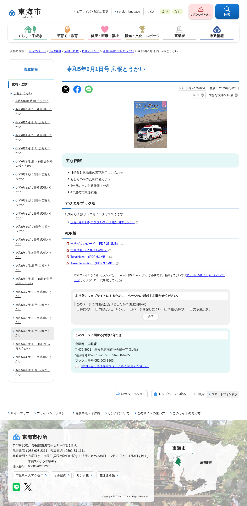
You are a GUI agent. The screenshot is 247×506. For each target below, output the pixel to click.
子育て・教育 (67, 36)
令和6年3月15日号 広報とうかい (33, 111)
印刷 (196, 95)
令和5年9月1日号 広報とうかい (32, 268)
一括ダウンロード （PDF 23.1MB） (96, 243)
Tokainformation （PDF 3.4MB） (94, 263)
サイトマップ (20, 413)
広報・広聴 (71, 51)
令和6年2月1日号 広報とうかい (32, 150)
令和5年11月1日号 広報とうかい (33, 216)
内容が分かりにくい (113, 309)
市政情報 (217, 36)
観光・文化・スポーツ (142, 36)
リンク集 (83, 475)
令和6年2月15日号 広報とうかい (33, 137)
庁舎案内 (60, 475)
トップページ (37, 51)
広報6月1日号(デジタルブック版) (104, 222)
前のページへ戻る (133, 394)
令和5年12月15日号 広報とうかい (32, 176)
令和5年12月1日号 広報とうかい (33, 190)
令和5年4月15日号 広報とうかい (33, 359)
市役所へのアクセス (29, 475)
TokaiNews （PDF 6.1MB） (91, 256)
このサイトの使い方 (151, 413)
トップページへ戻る (172, 394)
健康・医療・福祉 (105, 36)
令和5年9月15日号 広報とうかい (33, 255)
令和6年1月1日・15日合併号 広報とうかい (33, 164)
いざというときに (201, 14)
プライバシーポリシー (52, 413)
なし (177, 11)
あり (165, 11)
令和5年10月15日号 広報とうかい (32, 229)
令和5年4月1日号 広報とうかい (32, 372)
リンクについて (118, 413)
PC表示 (199, 394)
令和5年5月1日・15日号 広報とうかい (32, 346)
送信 (150, 316)
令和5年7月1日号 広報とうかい (32, 307)
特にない (86, 309)
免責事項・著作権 (87, 413)
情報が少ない (177, 309)
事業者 (179, 36)
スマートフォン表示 (224, 394)
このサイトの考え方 (186, 413)
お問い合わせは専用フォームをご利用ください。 (115, 366)
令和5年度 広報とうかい (118, 51)
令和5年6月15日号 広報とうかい (33, 320)
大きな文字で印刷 (221, 95)
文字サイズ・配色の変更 (92, 11)
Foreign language (128, 11)
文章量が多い (202, 309)
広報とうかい (90, 51)
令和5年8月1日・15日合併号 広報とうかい (33, 281)
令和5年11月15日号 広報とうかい (32, 202)
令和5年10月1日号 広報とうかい (33, 242)
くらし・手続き (30, 36)
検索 (227, 14)
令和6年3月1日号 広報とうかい (32, 124)
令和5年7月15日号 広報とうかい (33, 294)
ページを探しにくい (147, 309)
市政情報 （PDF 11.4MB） (90, 250)
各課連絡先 (107, 475)
